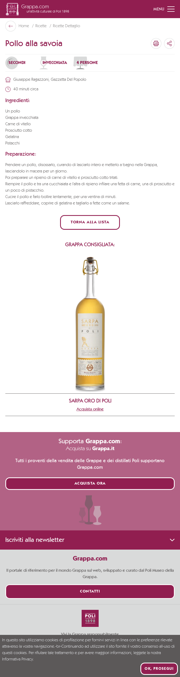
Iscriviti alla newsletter (90, 540)
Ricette (41, 26)
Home (24, 26)
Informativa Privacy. (18, 659)
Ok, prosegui (159, 669)
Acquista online (90, 409)
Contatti (90, 592)
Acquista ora (90, 484)
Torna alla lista (90, 222)
